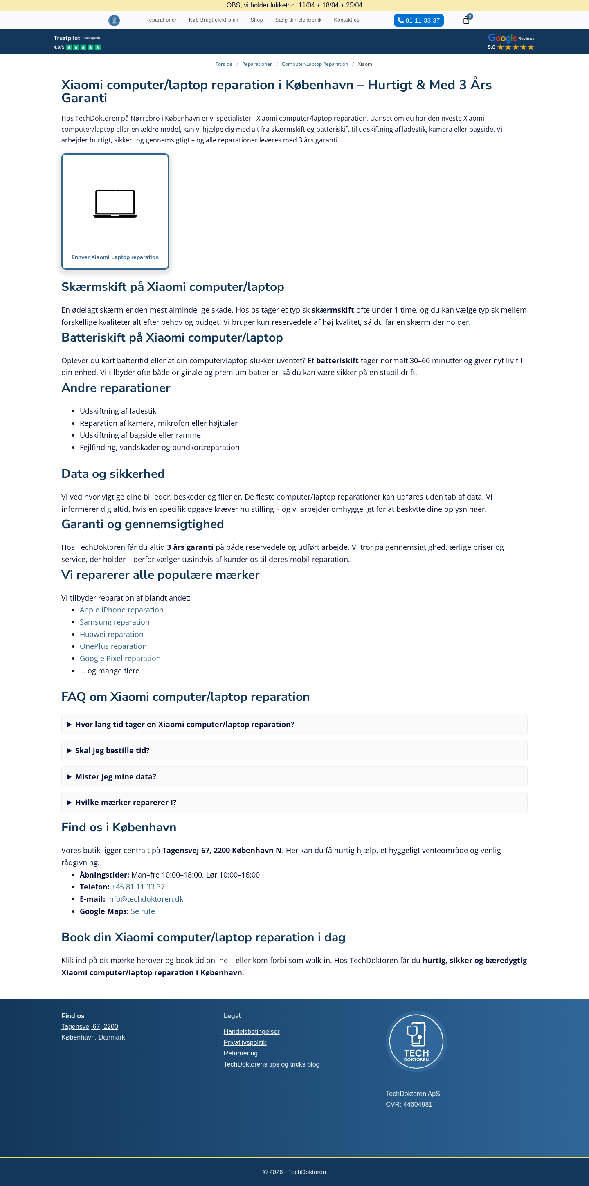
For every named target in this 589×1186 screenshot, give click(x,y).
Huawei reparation (112, 641)
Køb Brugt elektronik (213, 20)
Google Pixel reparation (120, 666)
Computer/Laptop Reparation (315, 64)
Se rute (143, 918)
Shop (257, 20)
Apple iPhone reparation (122, 617)
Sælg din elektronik (298, 20)
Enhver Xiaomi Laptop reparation (115, 260)
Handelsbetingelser (252, 1031)
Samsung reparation (115, 629)
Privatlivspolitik (245, 1042)
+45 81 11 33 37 (138, 894)
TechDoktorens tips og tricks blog (272, 1064)
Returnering (241, 1053)
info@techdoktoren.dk (145, 906)
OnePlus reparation (113, 653)
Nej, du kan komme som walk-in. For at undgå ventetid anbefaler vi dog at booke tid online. (294, 760)
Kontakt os (347, 20)
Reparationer (161, 20)
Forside (224, 64)
